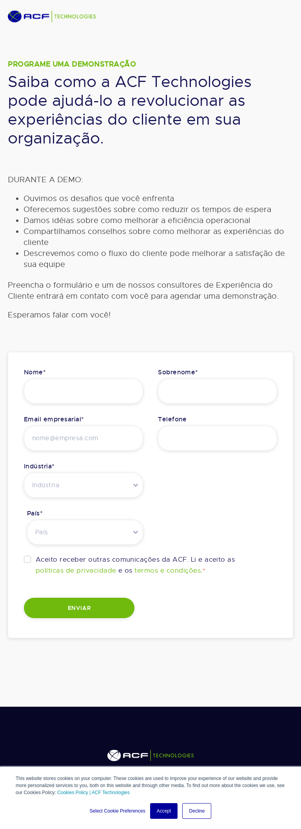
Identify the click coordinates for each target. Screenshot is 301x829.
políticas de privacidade (76, 570)
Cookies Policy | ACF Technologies (93, 792)
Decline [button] (197, 811)
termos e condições (167, 570)
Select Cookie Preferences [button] (117, 811)
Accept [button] (164, 811)
